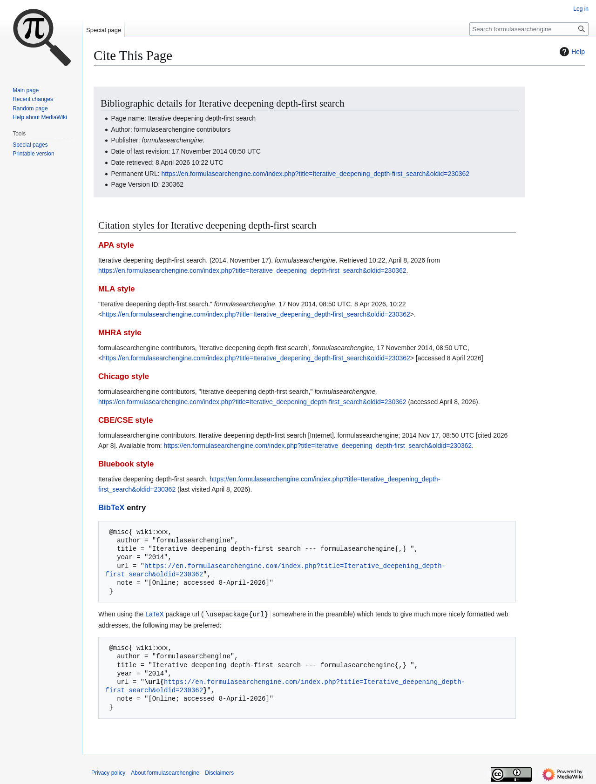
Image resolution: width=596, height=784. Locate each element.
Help (571, 51)
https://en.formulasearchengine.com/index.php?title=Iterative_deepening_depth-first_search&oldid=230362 (316, 173)
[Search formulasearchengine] (529, 29)
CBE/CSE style (125, 420)
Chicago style (123, 376)
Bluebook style (126, 464)
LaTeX (154, 614)
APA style (116, 245)
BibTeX (111, 507)
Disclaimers (219, 772)
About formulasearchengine (165, 772)
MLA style (116, 288)
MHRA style (120, 332)
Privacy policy (108, 772)
